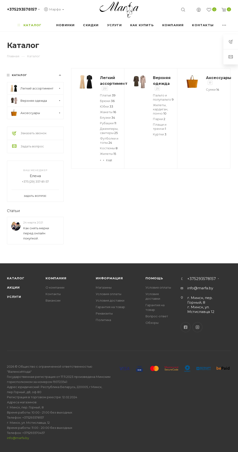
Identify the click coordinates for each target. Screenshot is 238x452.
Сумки (212, 89)
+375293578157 (22, 9)
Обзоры (152, 323)
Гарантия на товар (110, 307)
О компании (55, 287)
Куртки (159, 134)
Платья (108, 95)
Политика (103, 320)
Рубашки (108, 123)
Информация (109, 278)
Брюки (107, 101)
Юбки (106, 106)
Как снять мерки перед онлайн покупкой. (36, 233)
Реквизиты (104, 313)
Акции (13, 287)
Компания (56, 278)
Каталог (15, 278)
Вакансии (53, 300)
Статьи (13, 211)
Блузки (107, 117)
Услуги (14, 297)
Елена (35, 176)
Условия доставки (110, 300)
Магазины (104, 287)
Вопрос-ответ (156, 316)
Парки (159, 119)
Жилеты (108, 154)
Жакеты (108, 112)
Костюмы (109, 148)
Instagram (197, 327)
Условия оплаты (108, 294)
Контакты (53, 294)
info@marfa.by (200, 288)
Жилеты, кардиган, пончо (160, 109)
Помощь (154, 278)
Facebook (186, 327)
